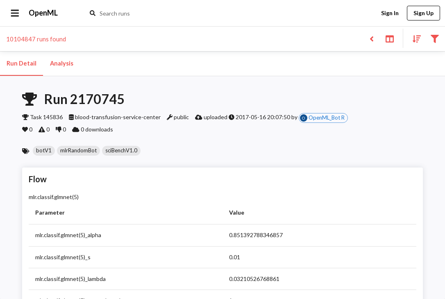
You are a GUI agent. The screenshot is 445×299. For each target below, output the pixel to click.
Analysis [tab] (61, 63)
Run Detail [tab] (21, 63)
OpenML (43, 13)
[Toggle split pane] (389, 38)
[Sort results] (414, 38)
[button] (44, 151)
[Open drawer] (15, 13)
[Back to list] (371, 38)
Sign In (390, 13)
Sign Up (423, 13)
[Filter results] (434, 38)
